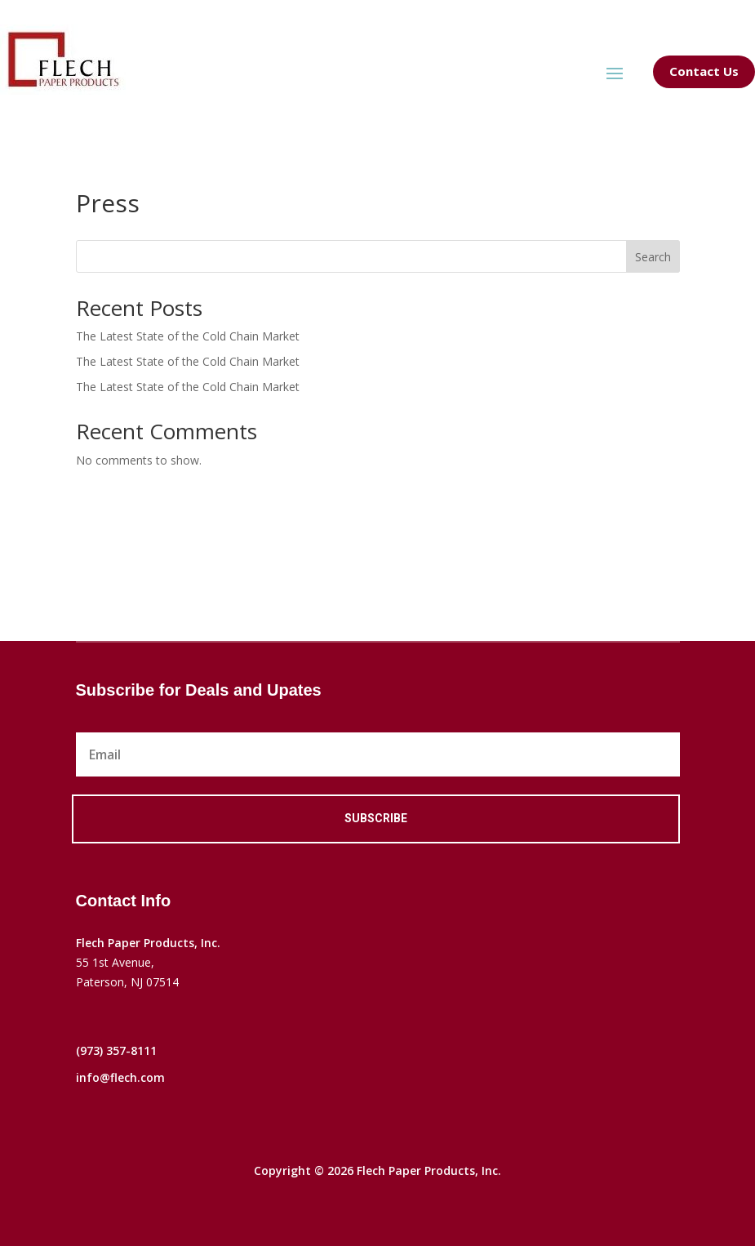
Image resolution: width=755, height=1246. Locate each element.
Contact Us (704, 71)
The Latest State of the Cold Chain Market (188, 336)
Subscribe (375, 818)
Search (653, 257)
